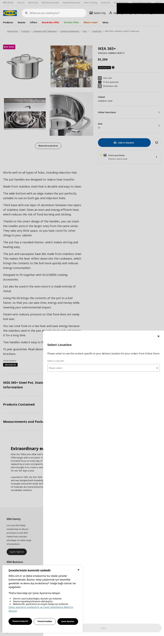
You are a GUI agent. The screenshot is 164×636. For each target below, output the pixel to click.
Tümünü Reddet (44, 621)
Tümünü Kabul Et (20, 621)
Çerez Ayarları (67, 621)
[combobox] (127, 41)
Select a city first (102, 34)
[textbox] (127, 41)
